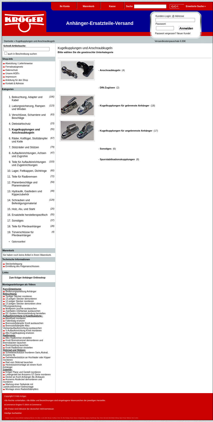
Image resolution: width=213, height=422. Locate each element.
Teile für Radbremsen (24, 176)
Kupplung (87, 417)
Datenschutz (12, 70)
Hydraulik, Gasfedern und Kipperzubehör (27, 193)
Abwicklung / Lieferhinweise (19, 63)
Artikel (46, 417)
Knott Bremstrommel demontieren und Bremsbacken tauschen (23, 341)
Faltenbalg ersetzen (15, 321)
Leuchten (136, 417)
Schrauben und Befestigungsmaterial (24, 202)
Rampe (124, 417)
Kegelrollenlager (93, 417)
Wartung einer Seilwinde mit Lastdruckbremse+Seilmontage (18, 385)
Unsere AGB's (13, 73)
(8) (119, 159)
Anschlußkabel (112, 417)
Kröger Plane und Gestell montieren (23, 372)
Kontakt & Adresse (15, 83)
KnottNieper (54, 417)
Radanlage (67, 417)
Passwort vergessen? (165, 33)
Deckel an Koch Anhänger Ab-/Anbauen (25, 377)
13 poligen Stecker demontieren (21, 299)
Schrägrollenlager (81, 417)
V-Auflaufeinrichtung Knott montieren (24, 330)
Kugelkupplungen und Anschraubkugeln (35, 41)
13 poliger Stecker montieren (20, 301)
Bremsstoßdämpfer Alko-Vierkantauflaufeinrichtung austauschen (22, 326)
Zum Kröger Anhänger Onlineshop (27, 277)
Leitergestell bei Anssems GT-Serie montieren (28, 374)
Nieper (98, 417)
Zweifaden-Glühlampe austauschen (23, 311)
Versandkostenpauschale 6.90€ (170, 41)
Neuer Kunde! (184, 33)
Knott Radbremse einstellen (19, 347)
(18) (127, 105)
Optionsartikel (18, 241)
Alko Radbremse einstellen (18, 338)
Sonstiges (18, 220)
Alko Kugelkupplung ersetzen (19, 333)
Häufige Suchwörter (13, 413)
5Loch (36, 417)
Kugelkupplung (27, 417)
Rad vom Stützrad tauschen (19, 362)
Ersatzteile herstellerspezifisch (29, 214)
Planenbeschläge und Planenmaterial (24, 184)
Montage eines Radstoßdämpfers (22, 389)
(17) (129, 130)
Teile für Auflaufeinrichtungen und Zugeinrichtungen (29, 163)
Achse (39, 417)
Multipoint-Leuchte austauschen (21, 308)
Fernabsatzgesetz (14, 67)
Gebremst (76, 417)
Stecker (101, 417)
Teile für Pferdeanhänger (26, 226)
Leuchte (42, 417)
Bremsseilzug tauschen (17, 345)
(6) (108, 148)
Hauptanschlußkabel (19, 417)
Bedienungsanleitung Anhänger (21, 291)
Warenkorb (8, 250)
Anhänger (117, 417)
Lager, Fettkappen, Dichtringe (29, 170)
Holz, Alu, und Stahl (23, 209)
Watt (64, 417)
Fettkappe (7, 417)
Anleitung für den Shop (16, 80)
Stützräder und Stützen (25, 147)
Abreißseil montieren (15, 318)
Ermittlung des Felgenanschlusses (22, 266)
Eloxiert (71, 417)
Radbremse (129, 417)
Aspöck (121, 417)
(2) (109, 87)
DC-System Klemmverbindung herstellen (26, 313)
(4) (112, 70)
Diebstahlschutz (21, 123)
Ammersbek (106, 417)
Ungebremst (12, 417)
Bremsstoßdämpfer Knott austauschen (24, 323)
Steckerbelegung (14, 264)
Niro (61, 417)
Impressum (11, 77)
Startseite (8, 41)
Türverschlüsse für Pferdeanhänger (23, 234)
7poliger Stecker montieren (19, 296)
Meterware (32, 417)
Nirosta (58, 417)
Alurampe (49, 417)
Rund (133, 417)
